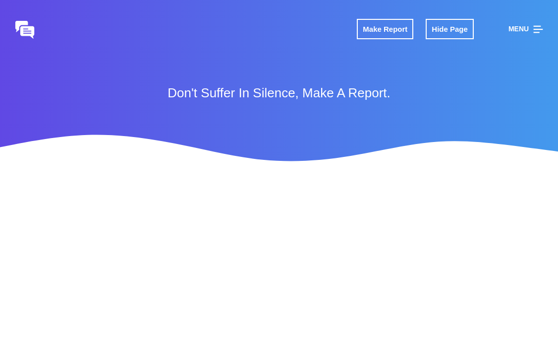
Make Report (385, 29)
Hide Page (450, 29)
